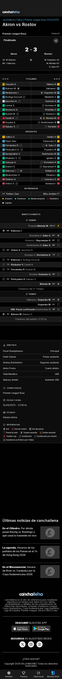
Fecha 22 (56, 33)
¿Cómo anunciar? (31, 659)
